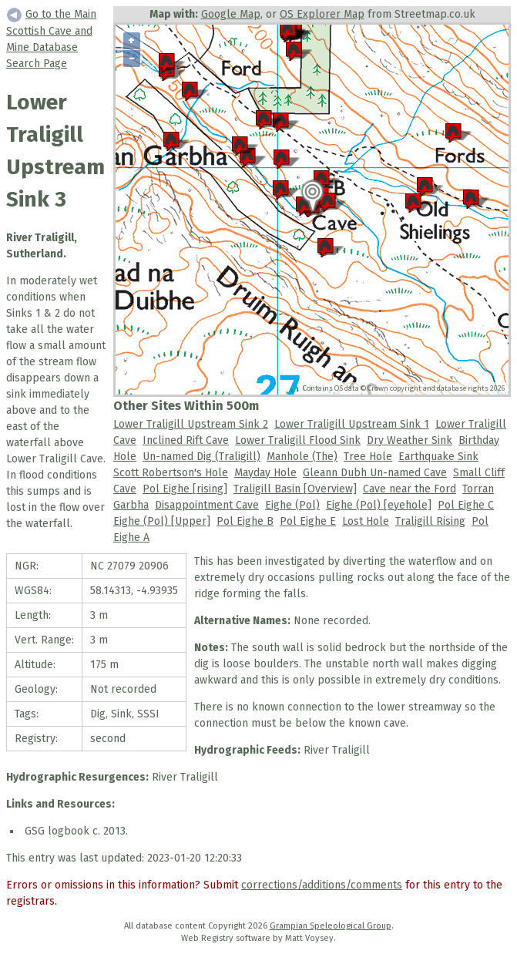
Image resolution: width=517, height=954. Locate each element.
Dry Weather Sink (409, 440)
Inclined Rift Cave (186, 440)
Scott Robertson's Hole (170, 472)
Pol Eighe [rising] (185, 488)
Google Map (230, 14)
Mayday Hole (265, 472)
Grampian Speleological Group (330, 926)
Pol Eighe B (245, 521)
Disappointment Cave (207, 505)
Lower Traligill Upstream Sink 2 (190, 424)
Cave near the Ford (409, 488)
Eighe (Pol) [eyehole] (378, 505)
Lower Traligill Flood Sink (298, 440)
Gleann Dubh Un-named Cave (375, 472)
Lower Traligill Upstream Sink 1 (351, 424)
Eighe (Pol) (292, 505)
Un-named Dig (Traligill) (201, 456)
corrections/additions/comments (321, 885)
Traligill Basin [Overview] (295, 488)
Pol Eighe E (308, 521)
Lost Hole (365, 521)
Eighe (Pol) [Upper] (161, 521)
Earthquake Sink (438, 456)
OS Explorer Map (322, 14)
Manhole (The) (302, 456)
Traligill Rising (430, 521)
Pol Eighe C (466, 505)
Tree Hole (368, 456)
